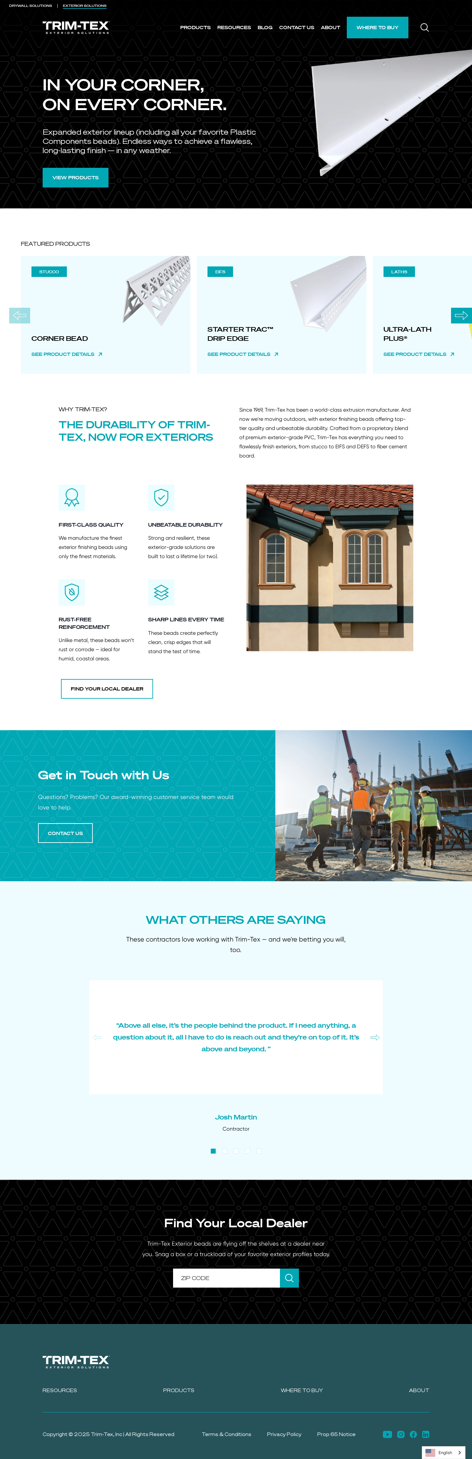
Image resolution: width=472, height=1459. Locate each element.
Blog (265, 27)
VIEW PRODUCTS (75, 177)
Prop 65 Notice (336, 1434)
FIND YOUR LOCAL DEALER (107, 689)
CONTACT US (65, 833)
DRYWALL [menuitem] (30, 5)
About (330, 27)
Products (195, 27)
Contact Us (296, 27)
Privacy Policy (284, 1434)
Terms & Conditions (226, 1434)
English (438, 1453)
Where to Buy (378, 27)
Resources (234, 27)
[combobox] (443, 1452)
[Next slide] (461, 315)
